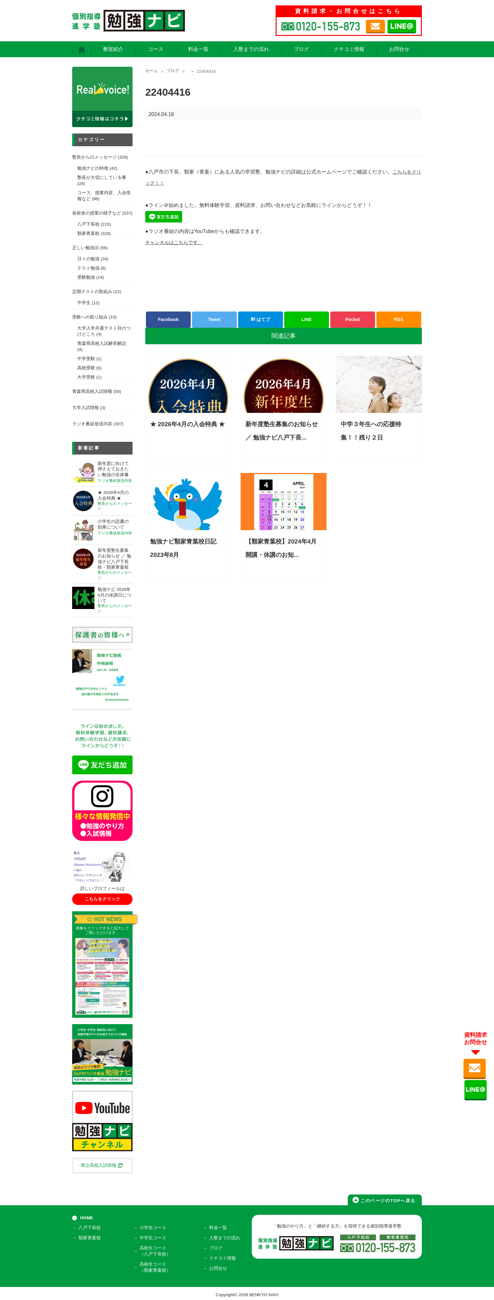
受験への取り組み (90, 317)
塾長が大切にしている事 (101, 177)
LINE (306, 319)
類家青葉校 (88, 233)
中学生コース (154, 1237)
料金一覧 (198, 49)
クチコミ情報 (349, 49)
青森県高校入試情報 (92, 391)
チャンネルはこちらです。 (175, 242)
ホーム (152, 71)
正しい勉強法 (85, 247)
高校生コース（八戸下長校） (156, 1250)
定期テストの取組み (92, 291)
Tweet (214, 319)
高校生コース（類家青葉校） (156, 1265)
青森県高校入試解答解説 (101, 343)
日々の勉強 (88, 259)
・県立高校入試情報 (99, 1165)
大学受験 (86, 377)
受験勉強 (86, 277)
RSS (398, 319)
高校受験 (86, 368)
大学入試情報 (85, 407)
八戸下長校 (88, 224)
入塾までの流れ (251, 49)
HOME (86, 1217)
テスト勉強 (88, 268)
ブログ (301, 49)
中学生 (84, 302)
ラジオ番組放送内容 (92, 423)
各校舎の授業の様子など (96, 213)
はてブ (260, 319)
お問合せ (399, 49)
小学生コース (154, 1228)
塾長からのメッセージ (94, 157)
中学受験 (86, 358)
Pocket (352, 319)
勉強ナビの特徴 (92, 168)
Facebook (168, 319)
